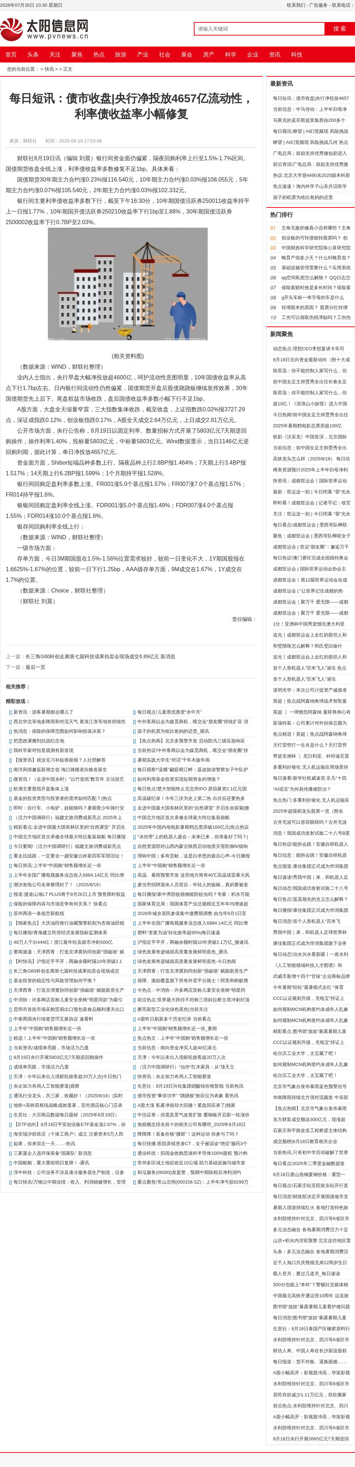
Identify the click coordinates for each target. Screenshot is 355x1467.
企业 (252, 55)
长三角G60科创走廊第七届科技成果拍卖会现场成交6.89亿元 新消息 (100, 656)
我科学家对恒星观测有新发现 (43, 750)
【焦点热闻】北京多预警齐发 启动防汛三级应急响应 (191, 740)
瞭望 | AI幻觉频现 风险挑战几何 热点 (310, 142)
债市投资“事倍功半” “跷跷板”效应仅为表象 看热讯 (188, 1095)
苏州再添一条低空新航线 (38, 913)
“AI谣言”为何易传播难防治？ (302, 789)
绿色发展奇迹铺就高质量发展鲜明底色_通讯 (182, 951)
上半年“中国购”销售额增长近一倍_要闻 (177, 1028)
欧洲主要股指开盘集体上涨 (41, 788)
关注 (55, 55)
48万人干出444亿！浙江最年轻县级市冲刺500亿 (63, 942)
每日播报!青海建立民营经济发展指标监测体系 (60, 932)
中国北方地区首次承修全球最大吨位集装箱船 (183, 817)
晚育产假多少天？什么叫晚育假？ (316, 257)
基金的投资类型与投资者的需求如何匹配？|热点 (62, 798)
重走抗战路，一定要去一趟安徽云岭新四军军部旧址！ (68, 856)
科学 (230, 55)
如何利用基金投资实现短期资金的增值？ (178, 779)
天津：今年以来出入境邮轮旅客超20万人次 (181, 1057)
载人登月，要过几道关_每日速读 (306, 1273)
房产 (208, 55)
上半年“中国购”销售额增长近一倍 (171, 865)
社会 (164, 55)
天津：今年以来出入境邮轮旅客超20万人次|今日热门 (67, 1076)
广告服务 (318, 5)
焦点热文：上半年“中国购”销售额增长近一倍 (182, 1038)
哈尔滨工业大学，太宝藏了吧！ (305, 1053)
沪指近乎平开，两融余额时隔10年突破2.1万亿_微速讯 (192, 942)
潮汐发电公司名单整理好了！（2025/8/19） (58, 884)
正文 (67, 69)
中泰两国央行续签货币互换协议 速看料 (53, 1019)
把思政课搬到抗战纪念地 (38, 740)
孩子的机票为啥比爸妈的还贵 (303, 197)
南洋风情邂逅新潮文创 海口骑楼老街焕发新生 (60, 769)
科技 (296, 55)
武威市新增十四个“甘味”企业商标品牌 (311, 976)
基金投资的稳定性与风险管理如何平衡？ (55, 980)
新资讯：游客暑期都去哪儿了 (43, 712)
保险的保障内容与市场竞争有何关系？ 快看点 (60, 903)
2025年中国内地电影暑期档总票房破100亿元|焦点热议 (193, 827)
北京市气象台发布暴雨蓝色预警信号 (310, 1086)
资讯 (274, 55)
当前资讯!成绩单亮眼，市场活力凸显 (51, 1047)
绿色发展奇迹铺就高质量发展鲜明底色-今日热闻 (186, 961)
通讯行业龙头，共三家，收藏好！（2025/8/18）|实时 (68, 1095)
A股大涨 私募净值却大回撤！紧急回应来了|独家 (186, 1105)
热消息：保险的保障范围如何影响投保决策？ (59, 731)
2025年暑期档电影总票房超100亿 (307, 425)
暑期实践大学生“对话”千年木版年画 (173, 760)
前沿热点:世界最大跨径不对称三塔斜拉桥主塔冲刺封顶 (193, 999)
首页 (11, 55)
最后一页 (35, 667)
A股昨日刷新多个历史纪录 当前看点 (174, 1019)
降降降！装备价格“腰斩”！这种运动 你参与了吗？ (188, 1134)
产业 (142, 55)
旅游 (120, 55)
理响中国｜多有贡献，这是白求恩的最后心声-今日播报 (193, 856)
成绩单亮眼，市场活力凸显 (41, 1067)
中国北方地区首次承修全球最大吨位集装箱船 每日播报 (69, 836)
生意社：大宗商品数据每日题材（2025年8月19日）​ (66, 1114)
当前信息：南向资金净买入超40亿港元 (176, 1047)
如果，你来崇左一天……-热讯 (44, 1143)
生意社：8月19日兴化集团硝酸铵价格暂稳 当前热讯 (190, 1086)
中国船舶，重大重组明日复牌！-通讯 (51, 1162)
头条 (33, 55)
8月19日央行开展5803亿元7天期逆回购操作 (58, 1057)
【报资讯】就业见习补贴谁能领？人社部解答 (59, 760)
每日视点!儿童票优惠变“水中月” (169, 712)
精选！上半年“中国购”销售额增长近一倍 (54, 1038)
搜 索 (339, 29)
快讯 (49, 69)
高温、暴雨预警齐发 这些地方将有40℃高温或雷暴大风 (193, 875)
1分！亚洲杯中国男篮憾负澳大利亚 (309, 624)
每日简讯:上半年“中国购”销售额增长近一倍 (57, 865)
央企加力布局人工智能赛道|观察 (46, 1086)
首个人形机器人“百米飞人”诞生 (304, 679)
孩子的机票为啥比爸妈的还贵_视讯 (173, 731)
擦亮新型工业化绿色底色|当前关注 (172, 1009)
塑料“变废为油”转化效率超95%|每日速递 (178, 932)
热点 (99, 55)
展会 (186, 55)
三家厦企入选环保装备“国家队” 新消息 (52, 1153)
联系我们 (296, 5)
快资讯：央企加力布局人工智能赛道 (174, 1076)
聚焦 (77, 55)
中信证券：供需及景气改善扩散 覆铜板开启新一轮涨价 (193, 1114)
